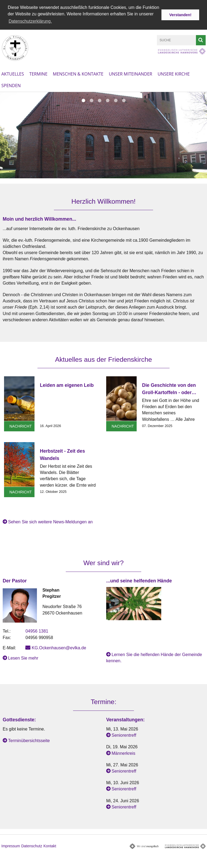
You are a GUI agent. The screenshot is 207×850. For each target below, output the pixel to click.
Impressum (10, 845)
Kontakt (49, 845)
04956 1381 (36, 630)
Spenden (11, 85)
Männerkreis (123, 752)
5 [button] (115, 100)
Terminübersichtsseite (29, 740)
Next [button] (200, 100)
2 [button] (91, 100)
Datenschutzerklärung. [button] (30, 21)
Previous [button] (7, 100)
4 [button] (107, 100)
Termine (38, 73)
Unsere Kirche (174, 73)
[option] (103, 134)
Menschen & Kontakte (78, 73)
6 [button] (123, 100)
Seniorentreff (124, 734)
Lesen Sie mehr (23, 657)
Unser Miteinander (130, 73)
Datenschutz (31, 845)
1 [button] (83, 100)
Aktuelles (12, 73)
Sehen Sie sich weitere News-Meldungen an (50, 521)
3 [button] (99, 100)
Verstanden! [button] (180, 15)
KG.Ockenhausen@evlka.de (59, 647)
